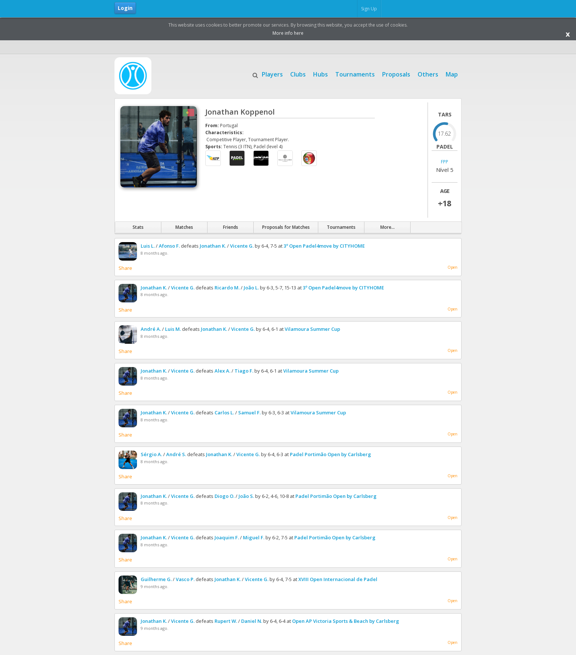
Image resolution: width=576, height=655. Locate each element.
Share (125, 268)
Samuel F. (249, 412)
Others (428, 73)
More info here (288, 33)
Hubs (320, 73)
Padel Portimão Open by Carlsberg (330, 454)
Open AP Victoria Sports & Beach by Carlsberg (345, 621)
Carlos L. (224, 412)
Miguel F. (253, 537)
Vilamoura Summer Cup (312, 329)
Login (125, 7)
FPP (444, 162)
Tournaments (355, 73)
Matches (184, 227)
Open (452, 267)
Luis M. (173, 329)
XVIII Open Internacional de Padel (337, 579)
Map (452, 73)
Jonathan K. (213, 245)
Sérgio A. (151, 454)
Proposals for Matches (286, 227)
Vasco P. (185, 579)
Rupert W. (226, 621)
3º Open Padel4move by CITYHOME (324, 245)
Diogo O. (224, 496)
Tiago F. (243, 370)
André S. (176, 454)
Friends (230, 227)
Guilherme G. (156, 579)
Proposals (396, 73)
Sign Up (369, 9)
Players (272, 73)
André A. (151, 329)
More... (387, 227)
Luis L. (148, 245)
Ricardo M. (227, 287)
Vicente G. (242, 245)
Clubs (298, 73)
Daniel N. (251, 621)
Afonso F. (169, 245)
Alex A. (222, 370)
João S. (246, 496)
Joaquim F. (227, 537)
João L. (251, 287)
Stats (138, 227)
